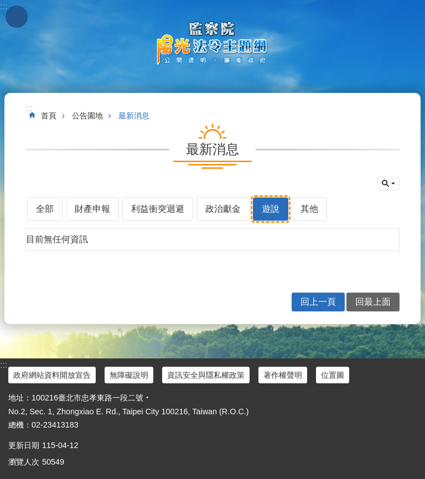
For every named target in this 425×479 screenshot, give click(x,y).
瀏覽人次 (23, 461)
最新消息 (133, 115)
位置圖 (332, 375)
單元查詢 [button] (388, 183)
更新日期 (23, 445)
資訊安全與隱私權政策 (206, 375)
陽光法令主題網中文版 (212, 42)
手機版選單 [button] (17, 17)
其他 (309, 209)
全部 (45, 209)
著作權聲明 (282, 375)
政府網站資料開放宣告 (52, 375)
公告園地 (87, 115)
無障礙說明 (129, 375)
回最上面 (373, 301)
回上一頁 (318, 301)
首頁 (48, 115)
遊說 (270, 209)
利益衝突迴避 (157, 209)
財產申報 (92, 209)
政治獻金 (223, 209)
